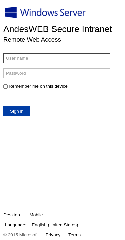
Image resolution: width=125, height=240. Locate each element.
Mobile (36, 214)
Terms (74, 234)
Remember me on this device (38, 86)
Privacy (53, 234)
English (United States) (55, 224)
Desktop (11, 214)
